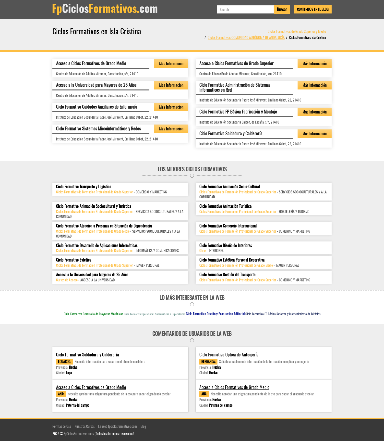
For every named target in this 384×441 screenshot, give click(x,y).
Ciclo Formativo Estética (73, 260)
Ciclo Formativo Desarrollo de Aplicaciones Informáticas (96, 245)
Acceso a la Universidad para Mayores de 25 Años (96, 85)
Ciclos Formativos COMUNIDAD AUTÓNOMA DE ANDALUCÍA (246, 37)
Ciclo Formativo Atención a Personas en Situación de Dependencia (104, 226)
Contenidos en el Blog (312, 9)
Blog (143, 426)
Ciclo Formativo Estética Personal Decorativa (231, 260)
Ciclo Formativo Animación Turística (225, 206)
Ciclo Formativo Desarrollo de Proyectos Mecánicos (93, 313)
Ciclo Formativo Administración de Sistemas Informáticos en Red (234, 87)
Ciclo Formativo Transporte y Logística (83, 186)
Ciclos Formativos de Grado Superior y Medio (297, 31)
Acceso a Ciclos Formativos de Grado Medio (91, 63)
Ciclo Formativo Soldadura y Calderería (230, 133)
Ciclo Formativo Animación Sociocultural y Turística (93, 206)
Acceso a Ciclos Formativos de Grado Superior (236, 63)
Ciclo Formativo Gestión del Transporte (227, 274)
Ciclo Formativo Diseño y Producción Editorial (215, 313)
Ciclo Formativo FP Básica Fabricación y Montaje (238, 111)
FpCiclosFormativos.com (78, 433)
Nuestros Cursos (85, 426)
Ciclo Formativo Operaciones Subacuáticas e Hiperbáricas (154, 314)
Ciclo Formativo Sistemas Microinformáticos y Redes (98, 128)
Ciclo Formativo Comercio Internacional (228, 226)
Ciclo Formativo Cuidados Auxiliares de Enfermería (96, 106)
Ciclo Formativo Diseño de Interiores (225, 245)
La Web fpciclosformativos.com (117, 426)
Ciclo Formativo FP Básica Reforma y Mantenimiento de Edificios (283, 313)
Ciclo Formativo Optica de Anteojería (229, 355)
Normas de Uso (61, 426)
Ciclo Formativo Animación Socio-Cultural (229, 186)
